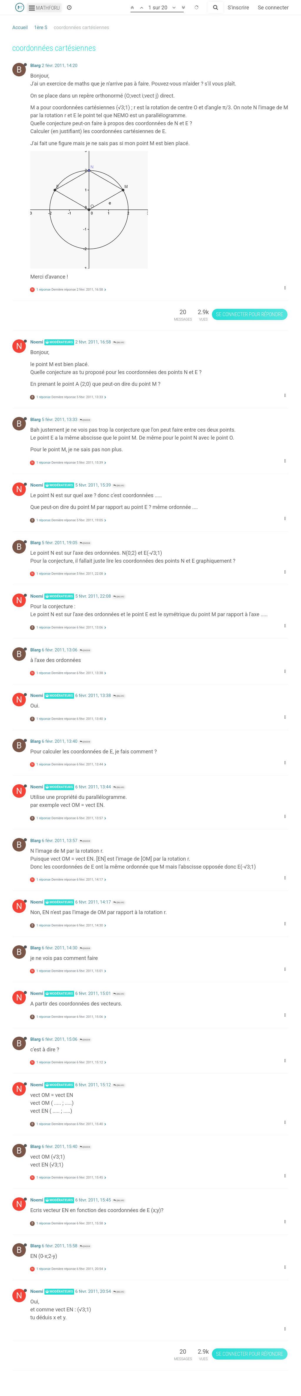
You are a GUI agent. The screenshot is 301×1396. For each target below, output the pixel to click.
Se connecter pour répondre (249, 314)
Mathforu (44, 8)
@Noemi (85, 420)
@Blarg (118, 342)
